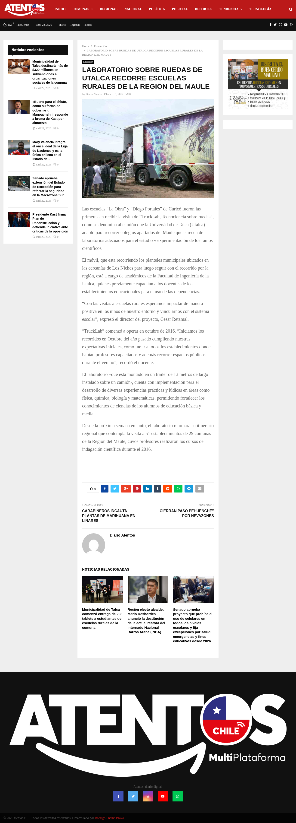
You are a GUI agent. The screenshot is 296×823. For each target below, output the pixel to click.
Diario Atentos (94, 94)
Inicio (60, 9)
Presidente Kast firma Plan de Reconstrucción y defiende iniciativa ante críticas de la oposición (50, 223)
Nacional (133, 9)
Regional (108, 9)
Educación (88, 61)
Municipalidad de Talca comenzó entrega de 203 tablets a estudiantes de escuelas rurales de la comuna (102, 618)
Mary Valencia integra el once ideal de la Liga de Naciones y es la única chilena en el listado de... (50, 150)
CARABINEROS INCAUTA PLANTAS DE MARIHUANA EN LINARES (108, 516)
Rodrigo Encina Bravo (109, 818)
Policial (180, 9)
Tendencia (229, 9)
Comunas (80, 9)
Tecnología (260, 9)
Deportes (203, 9)
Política (157, 9)
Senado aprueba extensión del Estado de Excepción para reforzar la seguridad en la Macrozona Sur (48, 186)
